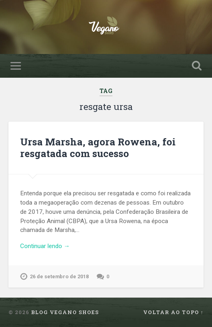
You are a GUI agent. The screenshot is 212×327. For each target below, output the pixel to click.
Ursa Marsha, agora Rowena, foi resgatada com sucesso (98, 147)
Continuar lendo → (45, 246)
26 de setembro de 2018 (59, 276)
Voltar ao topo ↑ (173, 312)
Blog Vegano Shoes (65, 312)
